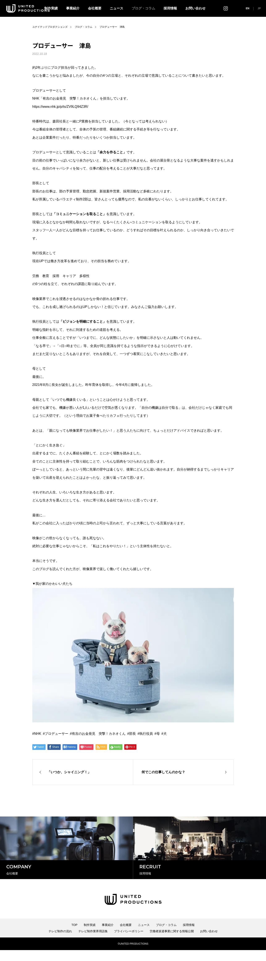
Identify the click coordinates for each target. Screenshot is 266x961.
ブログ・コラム (143, 8)
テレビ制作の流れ (60, 942)
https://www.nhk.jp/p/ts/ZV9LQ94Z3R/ (60, 106)
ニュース (116, 8)
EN (247, 8)
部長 (132, 733)
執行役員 (146, 733)
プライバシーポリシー (128, 942)
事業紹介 (73, 8)
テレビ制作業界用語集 (93, 942)
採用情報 (170, 8)
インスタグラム (225, 8)
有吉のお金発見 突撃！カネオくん (99, 733)
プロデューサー (56, 733)
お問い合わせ (195, 8)
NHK (37, 733)
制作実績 (90, 935)
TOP (74, 935)
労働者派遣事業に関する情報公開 (172, 942)
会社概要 (94, 8)
